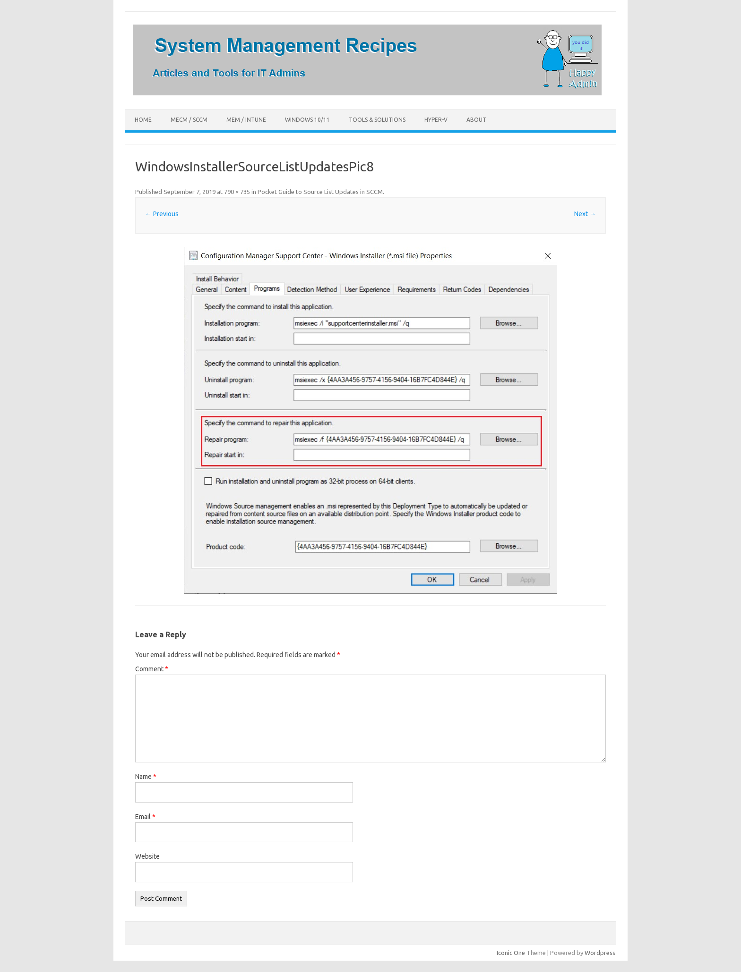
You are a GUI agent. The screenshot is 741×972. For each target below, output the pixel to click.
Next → (585, 214)
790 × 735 (237, 191)
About (476, 120)
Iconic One (511, 952)
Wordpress (600, 952)
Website (147, 856)
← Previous (162, 214)
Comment (151, 669)
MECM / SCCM (189, 120)
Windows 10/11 (307, 120)
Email (145, 816)
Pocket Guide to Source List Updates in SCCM (320, 191)
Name (145, 776)
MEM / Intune (246, 120)
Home (143, 120)
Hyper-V (436, 120)
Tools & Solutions (377, 120)
